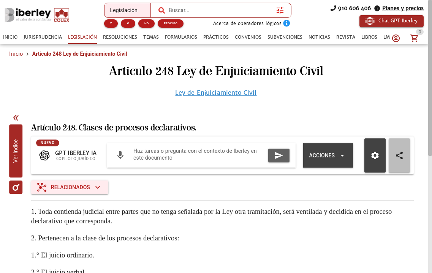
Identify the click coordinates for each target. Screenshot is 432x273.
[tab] (10, 37)
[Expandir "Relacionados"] (69, 187)
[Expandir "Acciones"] (328, 155)
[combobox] (220, 10)
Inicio (16, 53)
